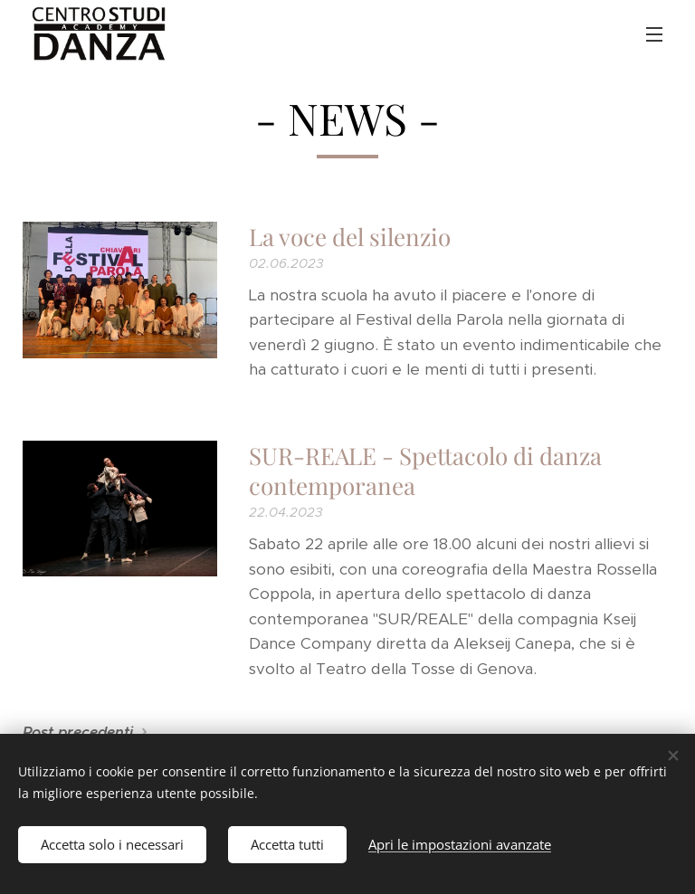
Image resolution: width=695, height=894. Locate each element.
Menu (654, 34)
